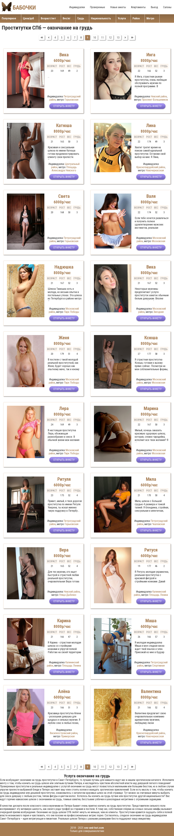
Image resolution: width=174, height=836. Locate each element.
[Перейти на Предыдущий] (48, 37)
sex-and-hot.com (94, 827)
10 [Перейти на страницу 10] (94, 37)
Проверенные (97, 7)
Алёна (64, 691)
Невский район (159, 96)
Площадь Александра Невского (64, 169)
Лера (64, 408)
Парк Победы (71, 312)
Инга (150, 55)
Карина (64, 620)
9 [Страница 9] (87, 37)
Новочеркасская (155, 170)
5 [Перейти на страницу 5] (61, 37)
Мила (151, 479)
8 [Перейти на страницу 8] (81, 37)
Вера (63, 550)
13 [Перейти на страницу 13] (118, 37)
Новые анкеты (118, 7)
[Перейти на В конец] (132, 37)
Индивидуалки (77, 7)
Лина (151, 125)
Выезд (154, 7)
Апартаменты (138, 7)
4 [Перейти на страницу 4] (55, 37)
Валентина (151, 691)
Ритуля (64, 479)
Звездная (158, 312)
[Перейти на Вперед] (125, 37)
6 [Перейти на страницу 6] (68, 37)
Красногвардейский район (150, 167)
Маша (150, 620)
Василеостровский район (63, 733)
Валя (151, 196)
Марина (151, 408)
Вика (64, 55)
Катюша (64, 125)
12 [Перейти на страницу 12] (110, 37)
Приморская (68, 736)
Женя (64, 337)
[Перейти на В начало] (42, 37)
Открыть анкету (64, 106)
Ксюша (151, 337)
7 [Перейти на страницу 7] (74, 37)
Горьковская (71, 99)
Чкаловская (158, 524)
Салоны (167, 7)
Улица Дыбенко (67, 594)
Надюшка (63, 267)
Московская (158, 241)
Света (64, 196)
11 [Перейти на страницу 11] (102, 37)
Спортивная (158, 665)
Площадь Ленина (158, 594)
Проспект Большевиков (155, 99)
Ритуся (151, 550)
